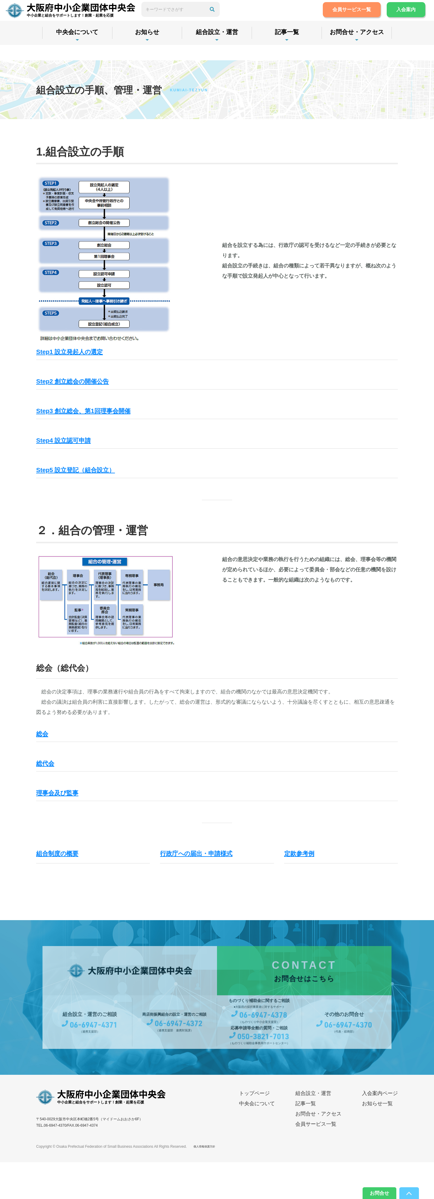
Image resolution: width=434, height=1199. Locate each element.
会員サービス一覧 (345, 17)
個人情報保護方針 (207, 1183)
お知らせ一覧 (377, 1140)
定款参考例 (304, 889)
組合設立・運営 (217, 47)
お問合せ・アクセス (357, 47)
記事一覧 (287, 47)
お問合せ (371, 1191)
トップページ (254, 1130)
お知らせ (147, 47)
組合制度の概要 (64, 889)
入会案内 (399, 17)
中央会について (77, 47)
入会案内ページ (380, 1130)
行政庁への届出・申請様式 (209, 889)
